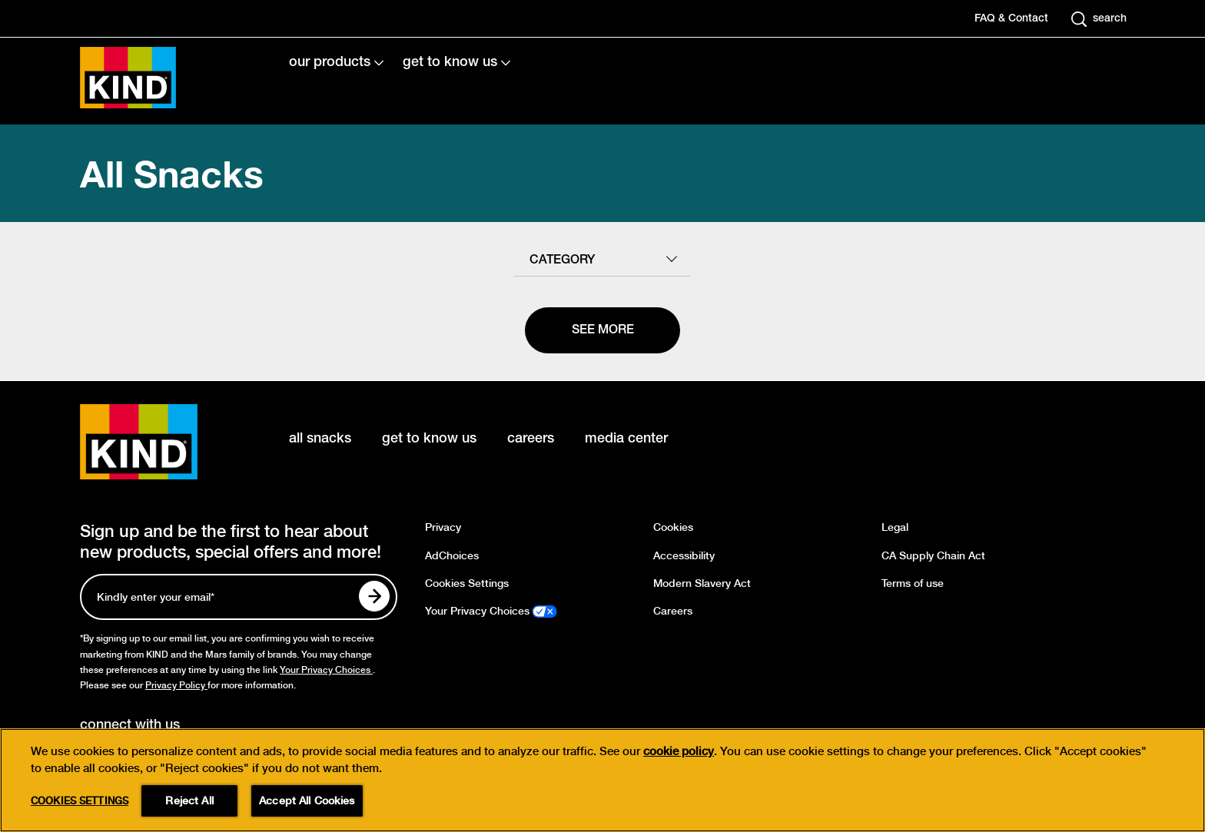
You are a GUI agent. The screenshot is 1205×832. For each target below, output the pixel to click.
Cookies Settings (467, 583)
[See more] (602, 330)
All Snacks (172, 173)
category (562, 260)
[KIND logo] (161, 441)
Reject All (189, 800)
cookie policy (678, 751)
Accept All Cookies (307, 800)
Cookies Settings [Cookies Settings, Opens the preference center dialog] (79, 801)
